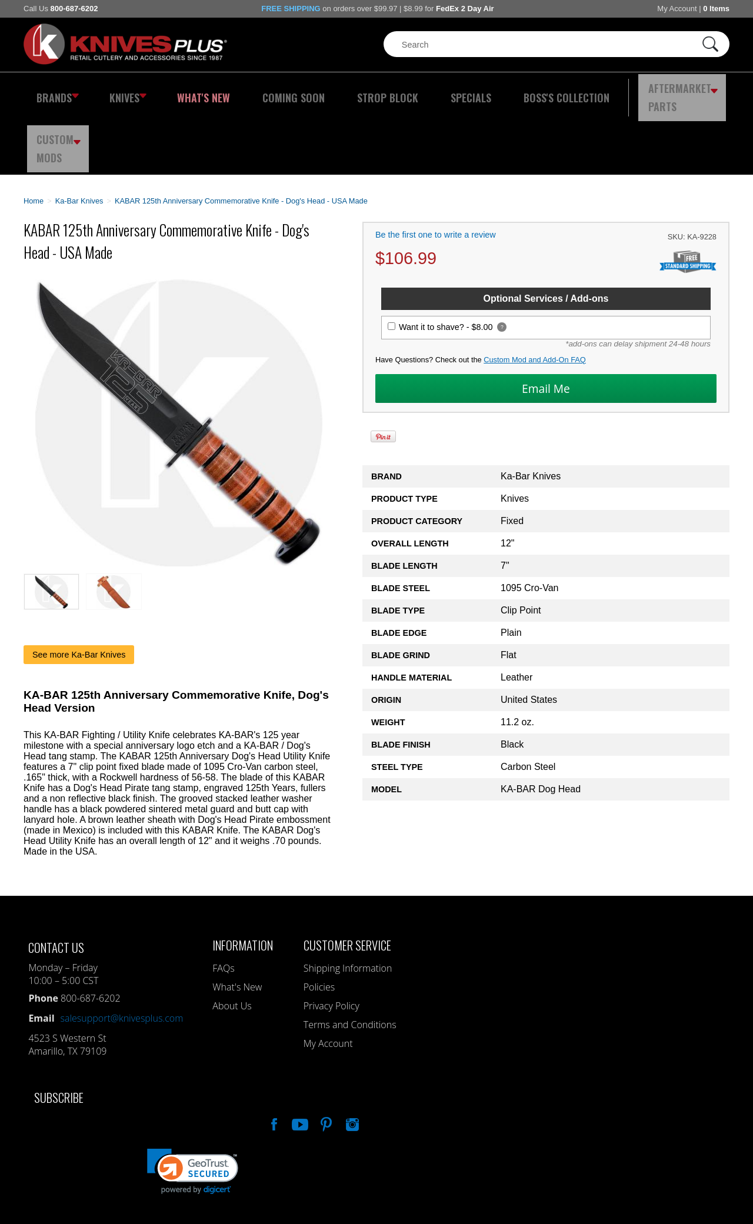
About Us (231, 941)
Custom (697, 91)
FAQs (223, 903)
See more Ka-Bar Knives (78, 590)
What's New (188, 91)
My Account (677, 8)
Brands (54, 91)
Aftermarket (614, 91)
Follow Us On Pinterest (325, 1058)
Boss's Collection (506, 91)
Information (242, 880)
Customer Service (347, 880)
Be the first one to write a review (435, 170)
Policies (319, 922)
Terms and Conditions (350, 959)
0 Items (716, 8)
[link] (192, 1106)
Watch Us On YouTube (299, 1058)
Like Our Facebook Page (273, 1058)
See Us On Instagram (351, 1058)
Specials (421, 91)
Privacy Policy (331, 941)
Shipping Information (348, 903)
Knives (120, 91)
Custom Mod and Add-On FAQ (535, 295)
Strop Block (350, 91)
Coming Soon (267, 91)
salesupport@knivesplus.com (122, 953)
